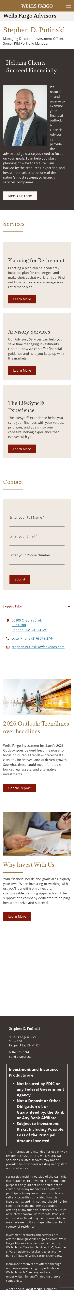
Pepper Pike (12, 606)
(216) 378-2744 (19, 1052)
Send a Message (20, 1057)
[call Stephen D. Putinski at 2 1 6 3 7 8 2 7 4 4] (33, 638)
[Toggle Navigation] (68, 6)
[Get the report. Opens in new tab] (19, 788)
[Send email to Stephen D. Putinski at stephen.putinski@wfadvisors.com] (38, 647)
